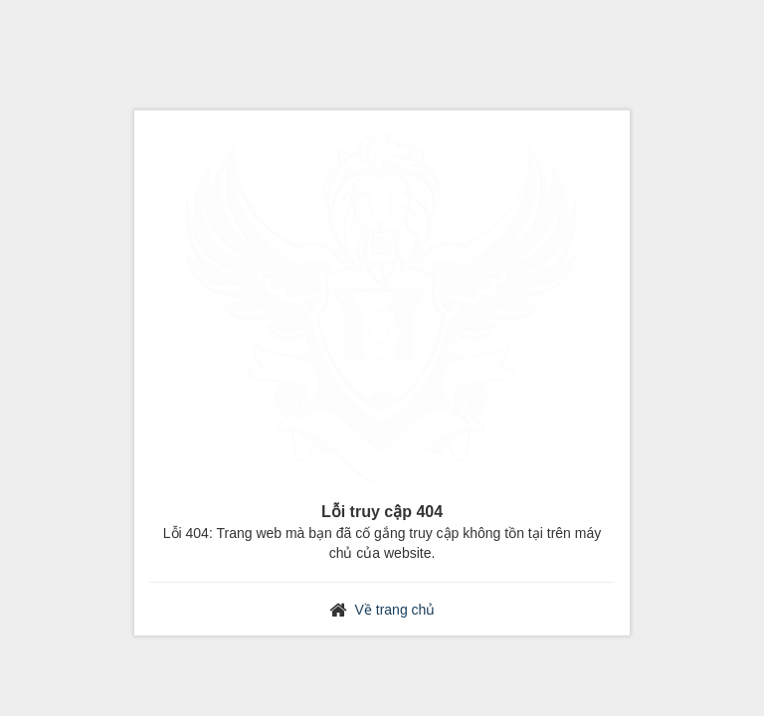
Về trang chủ (395, 610)
